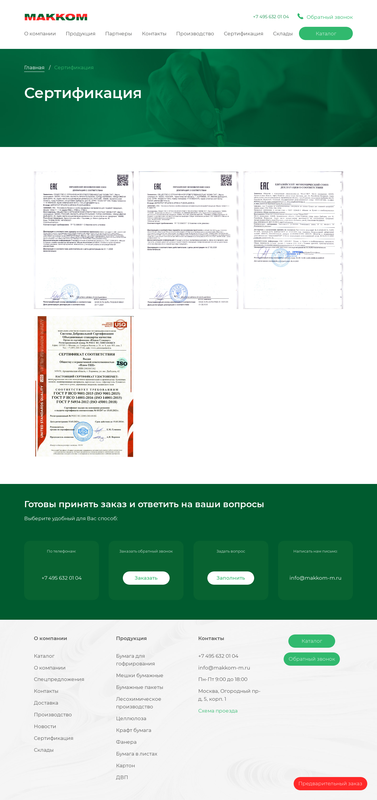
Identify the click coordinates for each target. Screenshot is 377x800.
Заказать (146, 578)
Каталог (326, 34)
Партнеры (118, 34)
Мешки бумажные (139, 675)
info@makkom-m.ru (315, 578)
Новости (45, 726)
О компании (40, 34)
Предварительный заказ (330, 783)
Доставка (46, 703)
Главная (34, 67)
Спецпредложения (59, 679)
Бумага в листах (136, 754)
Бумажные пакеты (139, 687)
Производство (195, 34)
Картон (125, 765)
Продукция (80, 34)
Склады (283, 34)
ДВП (122, 777)
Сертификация (243, 34)
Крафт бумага (133, 730)
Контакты (154, 34)
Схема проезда (218, 711)
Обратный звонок (312, 659)
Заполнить (230, 578)
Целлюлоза (131, 718)
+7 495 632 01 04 (271, 16)
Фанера (126, 742)
